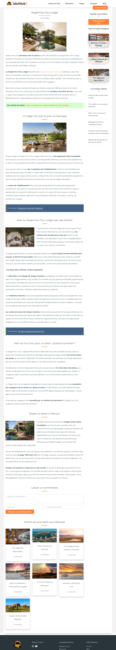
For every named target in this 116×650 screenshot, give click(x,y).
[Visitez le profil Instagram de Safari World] (33, 646)
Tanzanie (93, 3)
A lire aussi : (25, 208)
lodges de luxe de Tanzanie (50, 72)
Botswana (70, 3)
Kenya (81, 3)
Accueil (88, 646)
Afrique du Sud (54, 3)
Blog (104, 3)
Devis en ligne (100, 8)
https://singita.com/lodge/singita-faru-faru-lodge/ (47, 105)
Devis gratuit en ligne (98, 22)
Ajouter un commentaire (20, 511)
